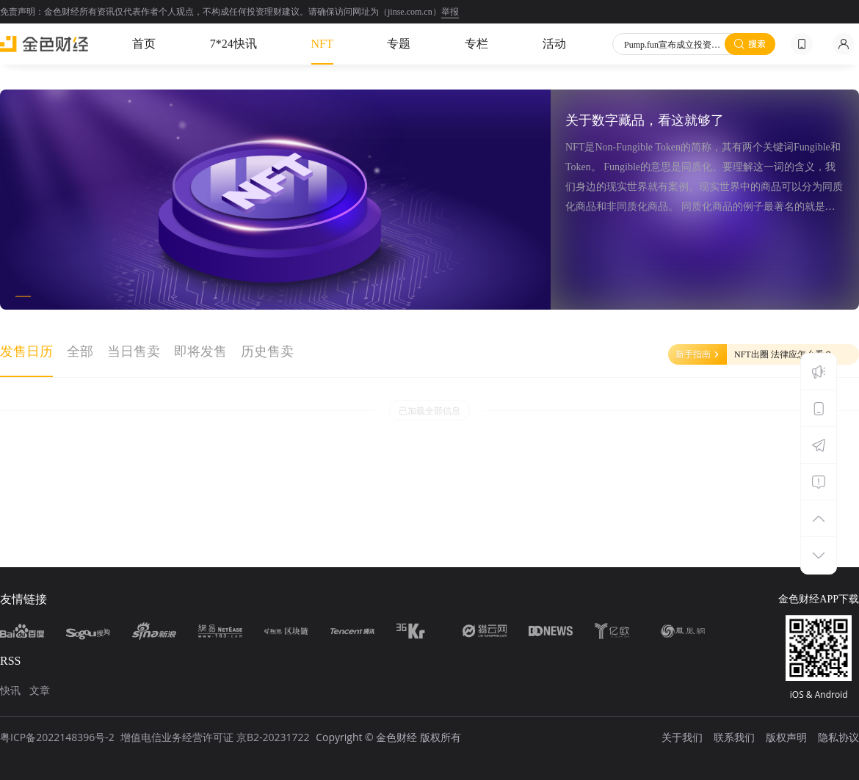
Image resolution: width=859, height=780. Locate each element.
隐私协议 (838, 737)
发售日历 (26, 351)
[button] (23, 296)
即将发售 (200, 351)
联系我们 (734, 737)
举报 (450, 12)
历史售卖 (267, 351)
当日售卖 (133, 351)
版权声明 (786, 737)
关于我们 (682, 737)
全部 (80, 351)
